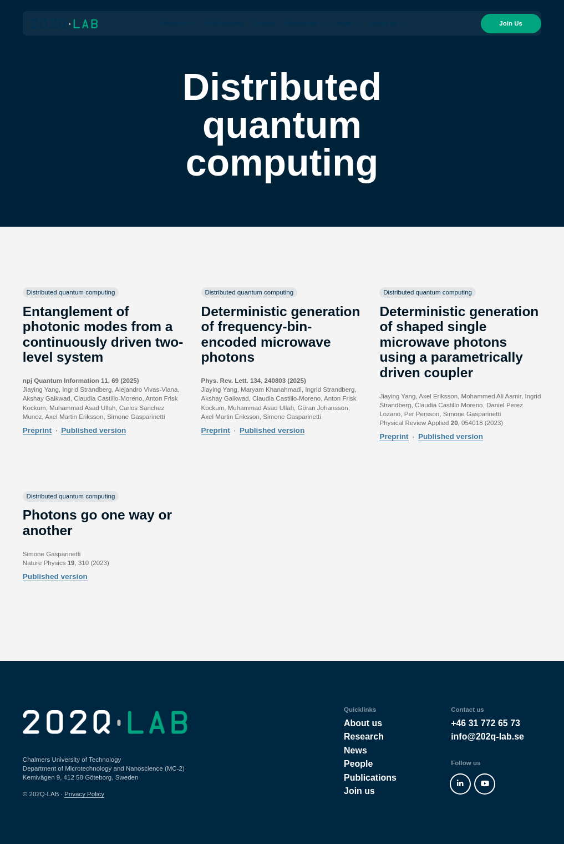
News (344, 27)
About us (384, 27)
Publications (225, 27)
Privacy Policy (84, 794)
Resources (301, 27)
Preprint (37, 430)
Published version (93, 430)
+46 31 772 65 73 (485, 723)
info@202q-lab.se (487, 736)
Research (173, 27)
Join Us (503, 27)
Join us (359, 791)
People (264, 27)
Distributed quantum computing (71, 292)
